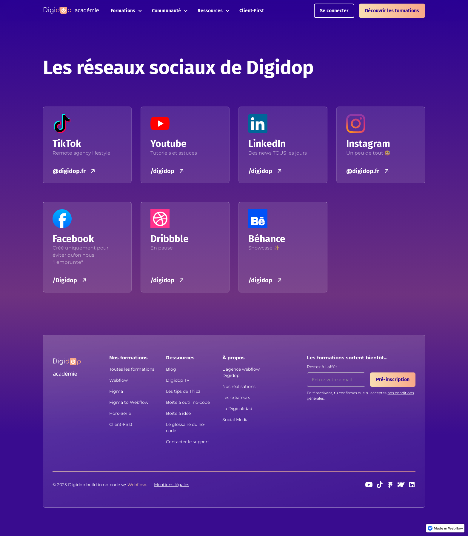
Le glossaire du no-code (185, 427)
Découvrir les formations (392, 10)
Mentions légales (171, 484)
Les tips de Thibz (183, 391)
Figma (116, 391)
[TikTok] (379, 484)
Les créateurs (236, 397)
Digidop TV (178, 380)
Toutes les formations (131, 369)
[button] (126, 10)
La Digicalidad (237, 408)
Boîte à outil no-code (188, 402)
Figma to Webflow (128, 402)
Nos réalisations (238, 386)
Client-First (251, 10)
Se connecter (334, 10)
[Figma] (390, 484)
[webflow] (401, 484)
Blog (171, 369)
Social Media (235, 419)
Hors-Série (120, 413)
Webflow (118, 380)
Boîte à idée (178, 413)
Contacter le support (187, 441)
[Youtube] (368, 484)
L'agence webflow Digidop (241, 372)
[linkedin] (411, 484)
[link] (445, 528)
